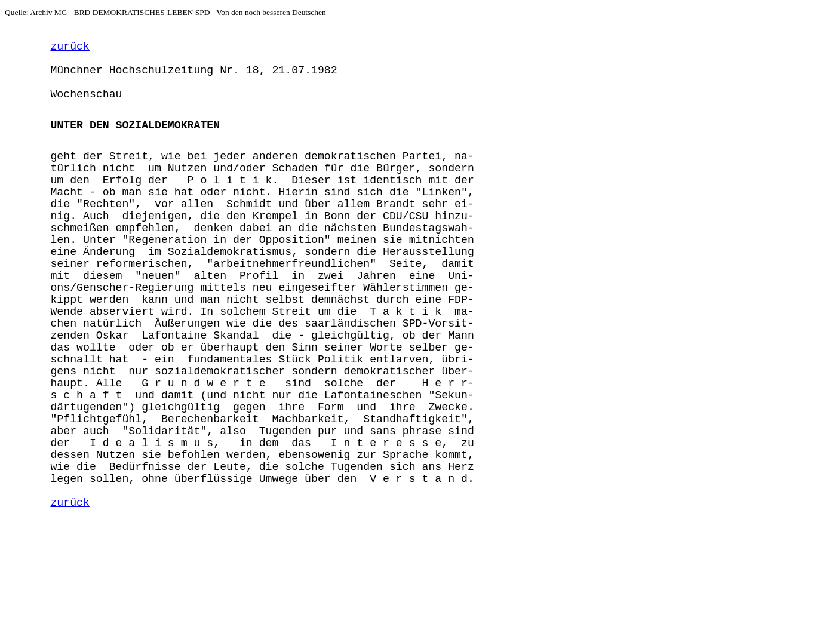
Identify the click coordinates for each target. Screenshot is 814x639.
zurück (69, 50)
